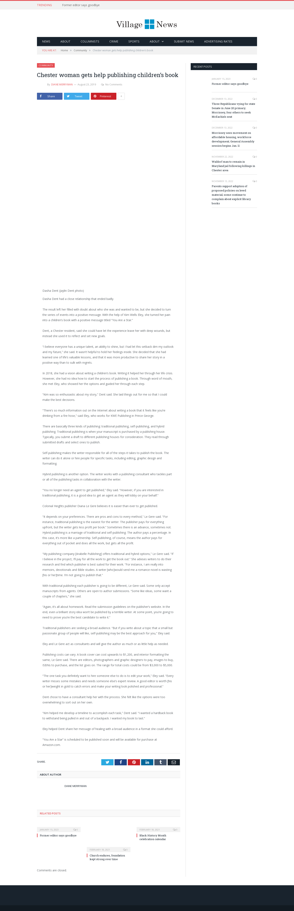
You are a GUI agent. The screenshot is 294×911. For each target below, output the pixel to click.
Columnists (90, 41)
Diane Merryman (62, 84)
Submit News (184, 41)
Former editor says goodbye (81, 5)
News (46, 41)
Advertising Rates (218, 41)
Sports (133, 41)
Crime (113, 41)
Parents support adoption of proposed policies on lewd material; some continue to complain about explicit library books (231, 194)
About (65, 41)
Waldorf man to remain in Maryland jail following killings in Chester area (233, 166)
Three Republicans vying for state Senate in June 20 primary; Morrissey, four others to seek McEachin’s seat (233, 110)
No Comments (111, 84)
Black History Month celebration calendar (152, 837)
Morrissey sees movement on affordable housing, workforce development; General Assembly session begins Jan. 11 (233, 139)
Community (46, 65)
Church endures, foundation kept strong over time (107, 857)
